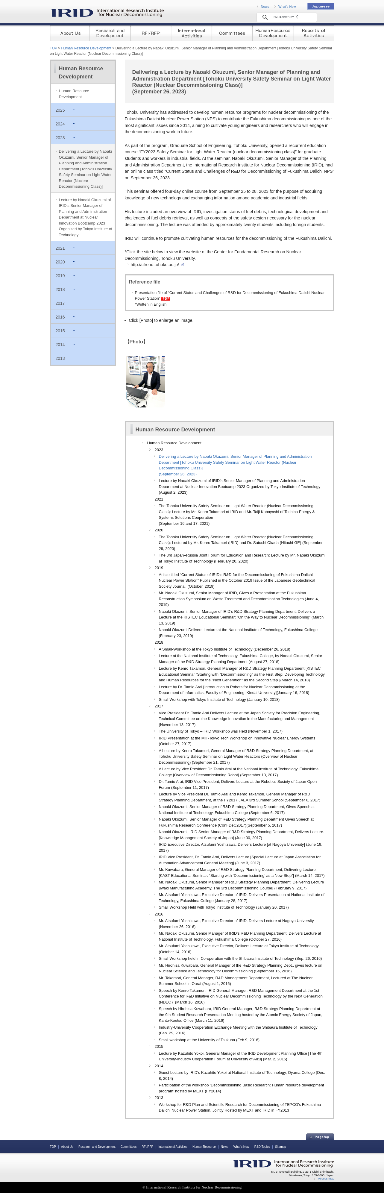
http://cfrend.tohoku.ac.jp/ (156, 264)
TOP (53, 48)
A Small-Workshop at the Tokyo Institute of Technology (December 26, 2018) (224, 649)
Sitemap (280, 1146)
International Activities (172, 1146)
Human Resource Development (86, 48)
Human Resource (204, 1146)
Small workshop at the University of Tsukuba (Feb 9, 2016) (209, 1040)
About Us (67, 1146)
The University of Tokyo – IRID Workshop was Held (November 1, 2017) (221, 731)
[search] (286, 17)
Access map (326, 1178)
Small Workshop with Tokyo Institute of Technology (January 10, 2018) (219, 699)
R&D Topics (262, 1146)
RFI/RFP (147, 1146)
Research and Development (97, 1146)
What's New (287, 6)
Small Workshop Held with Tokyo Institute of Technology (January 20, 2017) (224, 907)
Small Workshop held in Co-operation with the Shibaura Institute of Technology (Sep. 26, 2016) (240, 958)
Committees (128, 1146)
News (265, 6)
